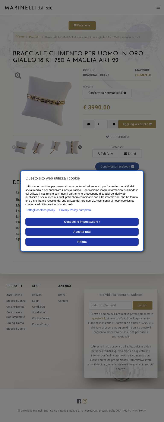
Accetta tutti (82, 231)
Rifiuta (82, 241)
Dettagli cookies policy (40, 210)
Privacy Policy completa (75, 210)
